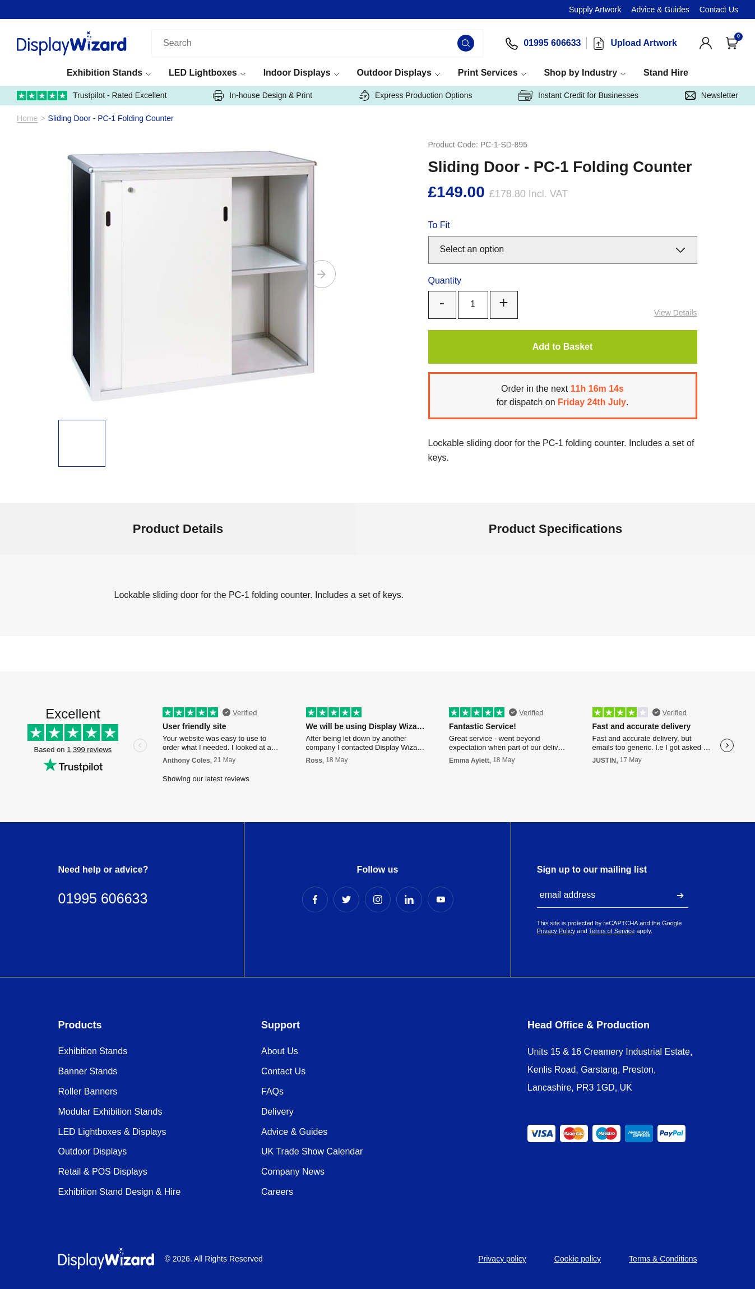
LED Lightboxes (203, 72)
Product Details (178, 529)
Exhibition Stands (104, 72)
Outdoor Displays (394, 72)
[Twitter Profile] (346, 899)
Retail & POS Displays (102, 1171)
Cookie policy (577, 1258)
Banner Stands (88, 1071)
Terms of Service (612, 931)
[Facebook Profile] (315, 899)
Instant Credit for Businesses (578, 95)
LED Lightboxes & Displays (112, 1132)
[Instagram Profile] (378, 899)
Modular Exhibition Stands (110, 1111)
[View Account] (706, 43)
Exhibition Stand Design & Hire (119, 1192)
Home (27, 118)
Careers (277, 1192)
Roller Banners (88, 1091)
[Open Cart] (732, 43)
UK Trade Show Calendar (312, 1151)
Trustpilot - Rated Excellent (92, 95)
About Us (279, 1051)
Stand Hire (665, 72)
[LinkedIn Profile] (409, 899)
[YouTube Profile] (440, 899)
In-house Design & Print (262, 95)
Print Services (488, 72)
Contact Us (719, 9)
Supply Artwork (595, 9)
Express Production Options (416, 95)
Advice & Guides (660, 9)
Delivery (277, 1111)
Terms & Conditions (663, 1258)
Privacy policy (502, 1258)
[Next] (322, 274)
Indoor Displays (297, 72)
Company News (293, 1171)
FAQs (272, 1091)
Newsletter (711, 95)
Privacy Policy (556, 931)
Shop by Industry (580, 72)
